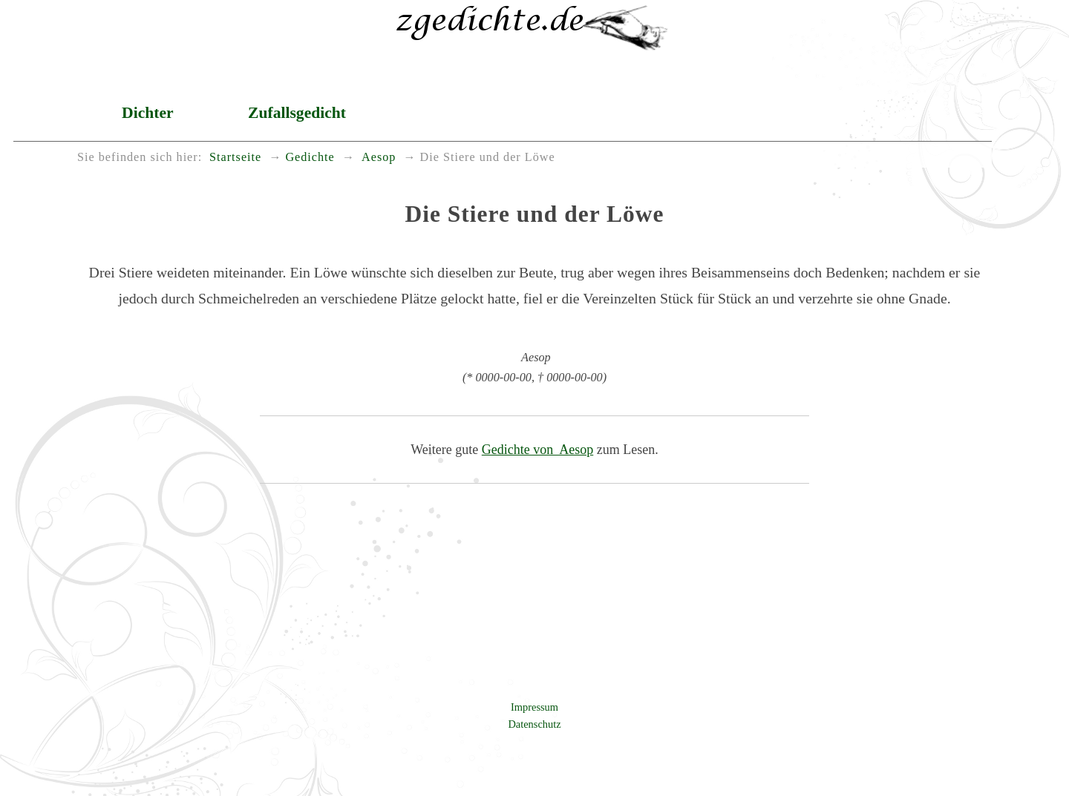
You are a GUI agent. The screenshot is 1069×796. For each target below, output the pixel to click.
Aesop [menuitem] (377, 157)
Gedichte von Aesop (537, 449)
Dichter (148, 113)
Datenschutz (534, 724)
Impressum (534, 707)
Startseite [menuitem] (235, 157)
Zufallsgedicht (297, 113)
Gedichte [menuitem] (309, 157)
